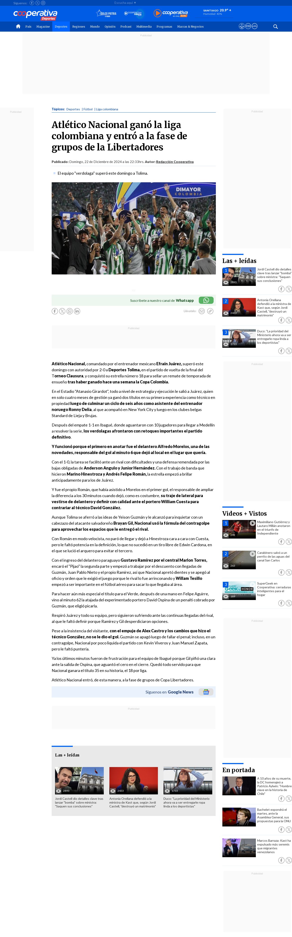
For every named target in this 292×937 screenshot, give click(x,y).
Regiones (78, 26)
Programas (164, 26)
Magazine (43, 26)
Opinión (110, 26)
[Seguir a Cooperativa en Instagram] (43, 3)
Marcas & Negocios (190, 26)
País (28, 26)
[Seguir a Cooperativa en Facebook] (32, 3)
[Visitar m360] (248, 30)
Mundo (95, 26)
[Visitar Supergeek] (255, 30)
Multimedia (144, 26)
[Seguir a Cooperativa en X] (37, 3)
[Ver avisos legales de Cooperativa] (242, 30)
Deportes (61, 26)
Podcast (125, 26)
